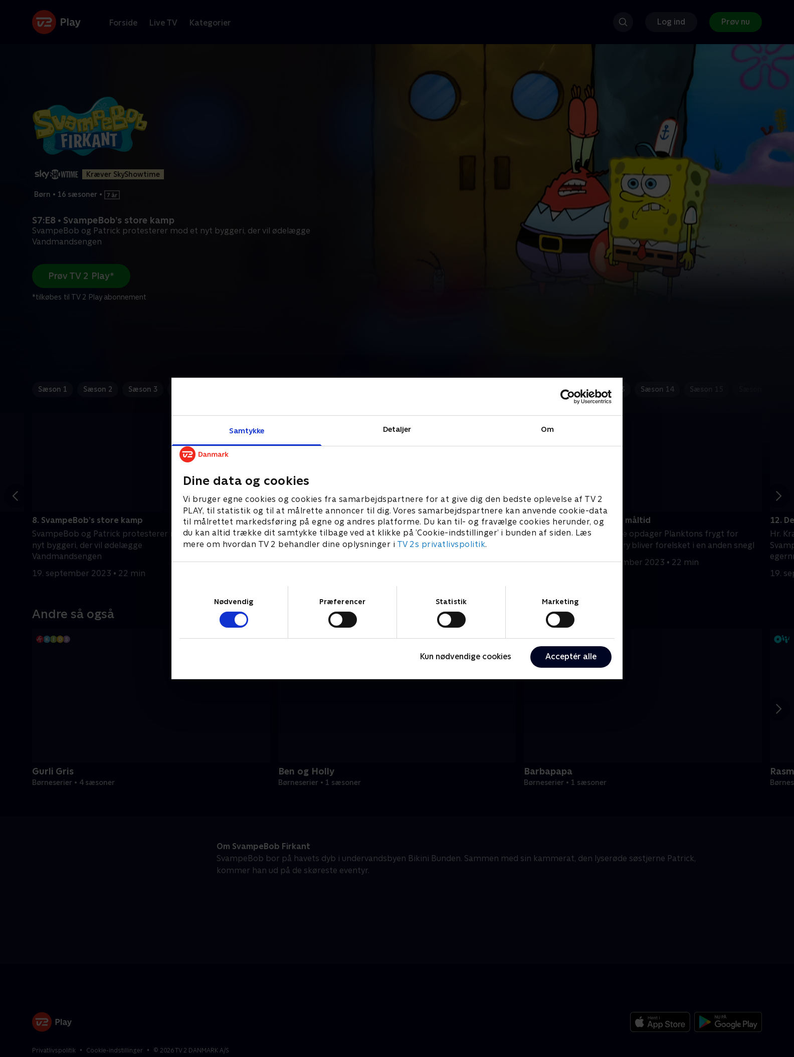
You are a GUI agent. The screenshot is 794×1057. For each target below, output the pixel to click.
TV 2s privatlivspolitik (441, 544)
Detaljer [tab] (397, 429)
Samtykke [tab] (247, 430)
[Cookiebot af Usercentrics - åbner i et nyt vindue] (568, 396)
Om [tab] (547, 429)
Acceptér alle (571, 656)
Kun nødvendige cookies (465, 656)
